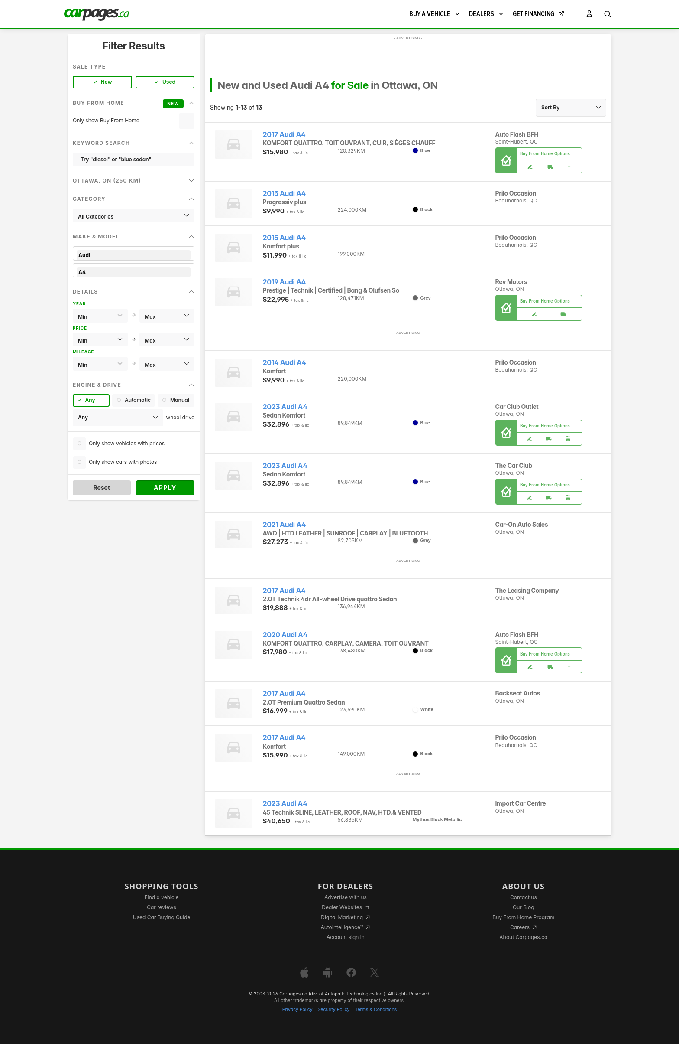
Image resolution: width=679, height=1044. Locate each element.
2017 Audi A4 (284, 134)
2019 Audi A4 (284, 282)
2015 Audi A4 (284, 193)
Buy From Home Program (523, 917)
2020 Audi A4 (285, 635)
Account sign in (346, 937)
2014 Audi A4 (284, 363)
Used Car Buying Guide (162, 917)
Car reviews (161, 907)
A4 (134, 272)
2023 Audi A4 (285, 407)
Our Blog (523, 907)
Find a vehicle (162, 897)
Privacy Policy (297, 1009)
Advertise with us (345, 897)
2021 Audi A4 (284, 525)
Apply (165, 487)
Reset (101, 487)
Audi (134, 255)
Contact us (523, 897)
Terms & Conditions (376, 1009)
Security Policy (334, 1009)
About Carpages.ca (523, 937)
